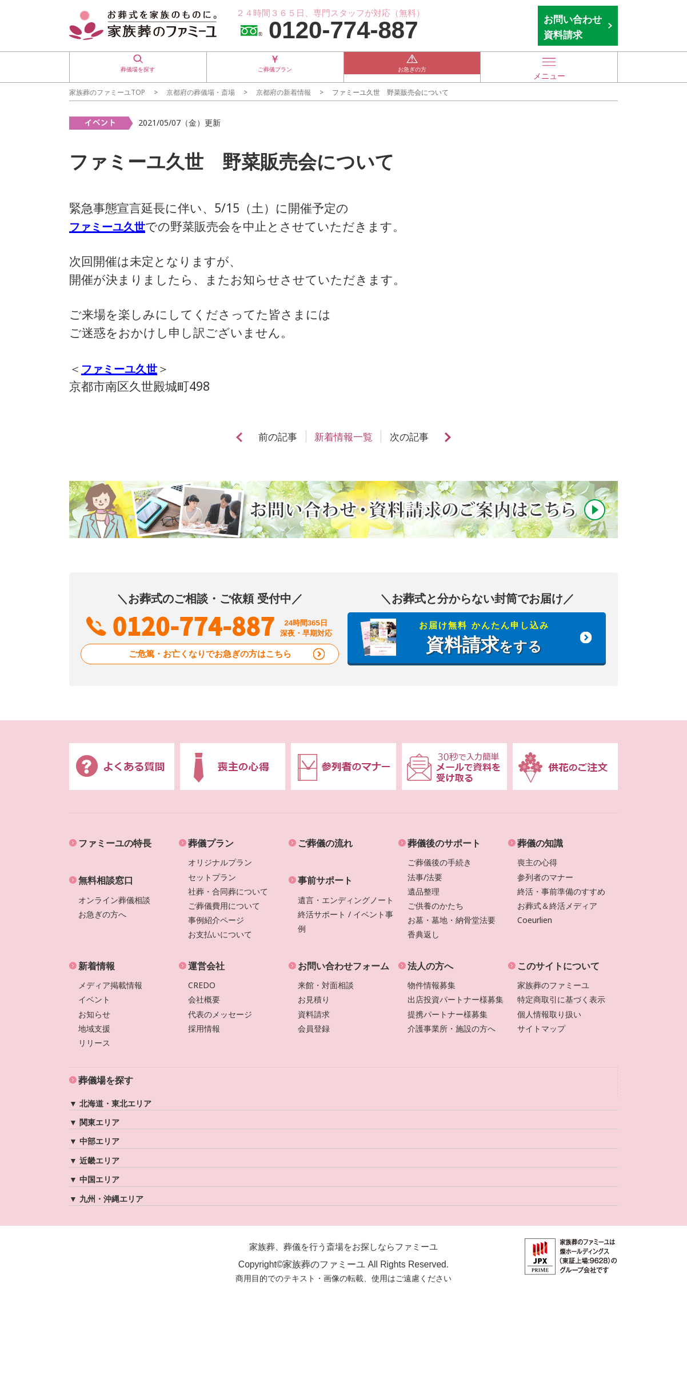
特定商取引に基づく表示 (561, 999)
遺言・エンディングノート (346, 899)
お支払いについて (220, 934)
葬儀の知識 (540, 843)
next (456, 437)
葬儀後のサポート (444, 843)
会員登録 (314, 1028)
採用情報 (204, 1028)
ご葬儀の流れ (325, 843)
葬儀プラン (211, 843)
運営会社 (206, 966)
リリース (94, 1042)
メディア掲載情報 (110, 985)
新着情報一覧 (343, 437)
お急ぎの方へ (102, 914)
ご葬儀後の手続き (440, 862)
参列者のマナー (545, 877)
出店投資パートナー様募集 (456, 999)
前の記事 (273, 437)
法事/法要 (425, 877)
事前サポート (325, 880)
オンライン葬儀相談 (114, 899)
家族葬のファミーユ (553, 985)
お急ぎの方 (412, 66)
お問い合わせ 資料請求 (573, 27)
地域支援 (94, 1028)
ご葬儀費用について (224, 905)
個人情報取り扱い (549, 1014)
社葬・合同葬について (228, 891)
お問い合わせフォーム (343, 966)
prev (231, 437)
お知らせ (94, 1014)
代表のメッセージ (220, 1014)
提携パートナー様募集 (448, 1014)
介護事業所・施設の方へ (452, 1028)
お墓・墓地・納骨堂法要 (452, 919)
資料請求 (314, 1014)
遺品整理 (424, 891)
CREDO (201, 985)
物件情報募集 (432, 985)
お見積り (314, 999)
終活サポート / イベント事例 (345, 921)
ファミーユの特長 (114, 843)
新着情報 (96, 966)
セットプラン (212, 877)
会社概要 (204, 999)
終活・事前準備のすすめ (561, 891)
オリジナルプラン (220, 862)
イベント (94, 999)
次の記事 (413, 437)
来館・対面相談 (326, 985)
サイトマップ (541, 1028)
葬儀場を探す (138, 66)
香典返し (424, 934)
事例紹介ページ (216, 919)
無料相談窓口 (105, 880)
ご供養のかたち (436, 905)
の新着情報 (283, 92)
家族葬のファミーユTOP (107, 92)
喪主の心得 (537, 862)
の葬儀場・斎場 (200, 92)
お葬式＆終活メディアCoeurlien (557, 912)
